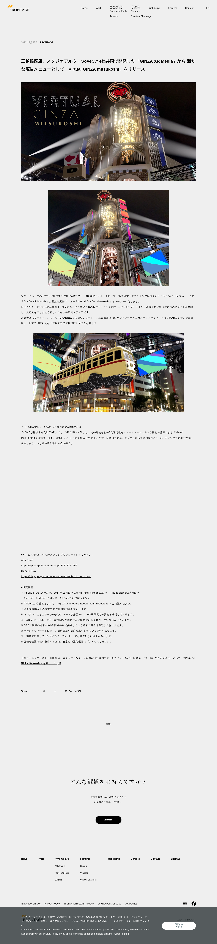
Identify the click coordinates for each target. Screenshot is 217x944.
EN (207, 8)
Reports (88, 867)
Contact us (108, 820)
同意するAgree (180, 927)
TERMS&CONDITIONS (32, 905)
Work (98, 8)
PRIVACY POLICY (55, 905)
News (85, 8)
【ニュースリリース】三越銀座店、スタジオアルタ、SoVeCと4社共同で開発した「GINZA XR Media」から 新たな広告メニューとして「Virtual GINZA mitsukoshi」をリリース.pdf (108, 661)
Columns (88, 874)
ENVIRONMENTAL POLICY (119, 905)
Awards (59, 881)
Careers (172, 8)
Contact (189, 8)
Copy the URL (74, 691)
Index (108, 724)
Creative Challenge (94, 881)
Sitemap (183, 860)
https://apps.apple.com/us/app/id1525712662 (49, 565)
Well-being (154, 8)
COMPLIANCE (144, 905)
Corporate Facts (64, 874)
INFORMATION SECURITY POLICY (85, 905)
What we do (61, 867)
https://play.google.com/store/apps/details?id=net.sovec (56, 576)
